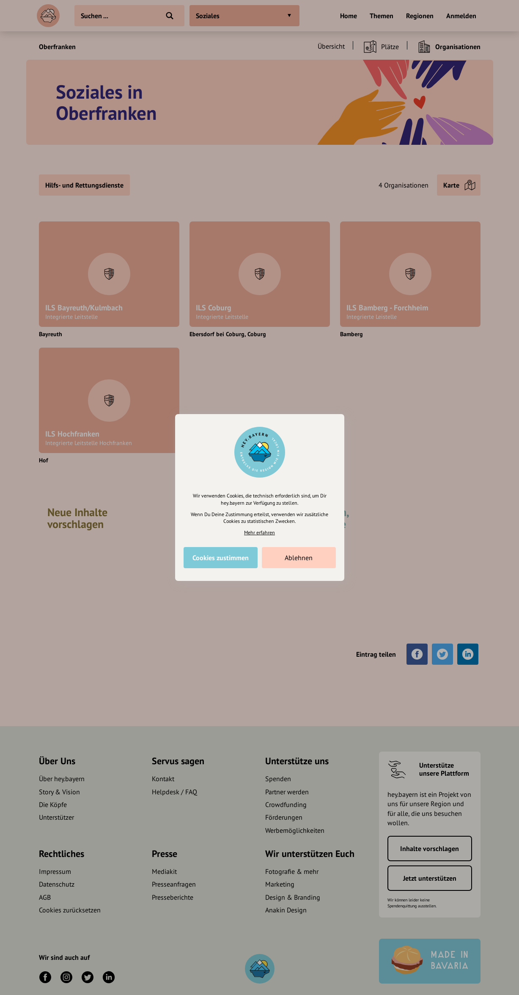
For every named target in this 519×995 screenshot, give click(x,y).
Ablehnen (299, 557)
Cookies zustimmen (220, 557)
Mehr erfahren (259, 532)
